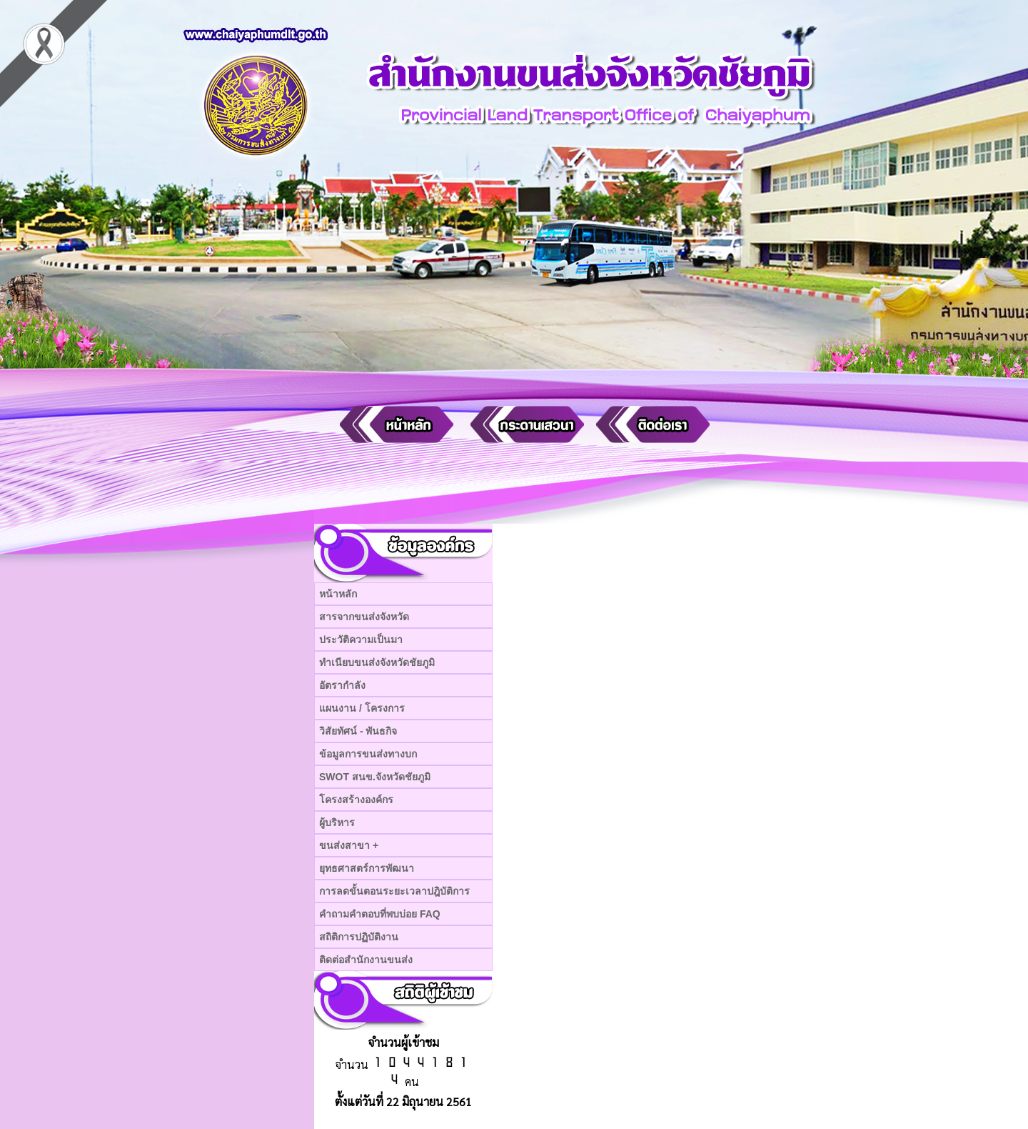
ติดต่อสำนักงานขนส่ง (366, 959)
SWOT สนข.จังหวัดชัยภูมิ (374, 776)
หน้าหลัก (338, 594)
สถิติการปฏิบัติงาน (358, 937)
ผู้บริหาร (337, 822)
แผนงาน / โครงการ (362, 708)
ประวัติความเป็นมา (361, 639)
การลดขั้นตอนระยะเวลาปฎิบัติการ (394, 891)
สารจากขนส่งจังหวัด (364, 616)
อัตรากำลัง (342, 685)
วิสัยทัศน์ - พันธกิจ (358, 731)
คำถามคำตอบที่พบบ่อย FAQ (379, 914)
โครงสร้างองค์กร (356, 799)
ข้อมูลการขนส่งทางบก (368, 754)
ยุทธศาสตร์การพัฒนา (366, 868)
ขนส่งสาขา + (348, 845)
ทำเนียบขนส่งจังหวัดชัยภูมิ (377, 662)
